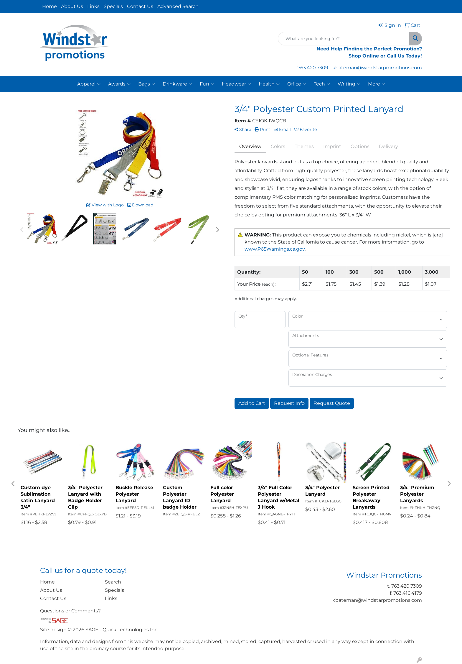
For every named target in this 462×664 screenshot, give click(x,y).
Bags (146, 84)
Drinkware (177, 84)
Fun (207, 84)
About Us (72, 6)
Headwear (236, 84)
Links (93, 6)
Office (296, 84)
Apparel (88, 84)
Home (49, 6)
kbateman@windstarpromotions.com (377, 67)
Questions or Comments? (70, 611)
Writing (349, 84)
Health (269, 84)
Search (113, 582)
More (376, 84)
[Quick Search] (344, 38)
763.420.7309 (313, 67)
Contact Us (140, 6)
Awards (119, 84)
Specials (113, 6)
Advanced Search (178, 6)
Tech (322, 84)
